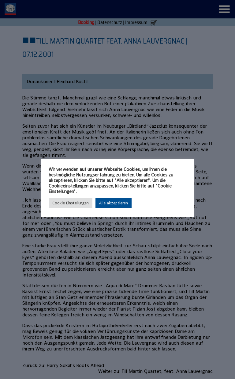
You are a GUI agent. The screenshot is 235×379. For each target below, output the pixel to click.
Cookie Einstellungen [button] (70, 203)
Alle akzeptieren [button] (113, 203)
